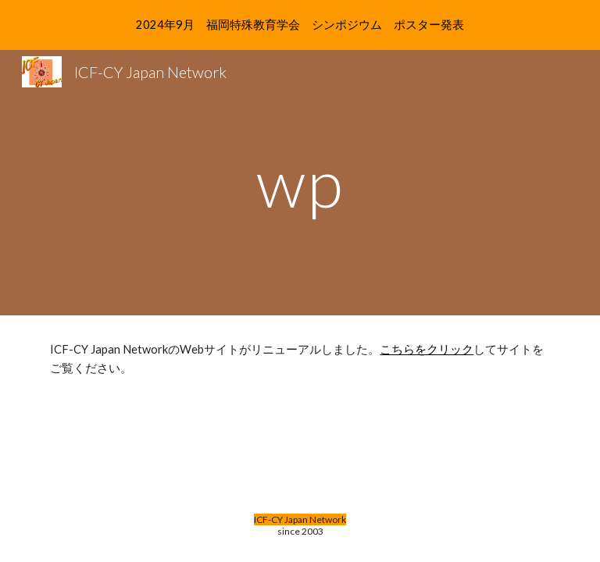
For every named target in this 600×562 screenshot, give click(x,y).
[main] (299, 182)
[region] (300, 25)
